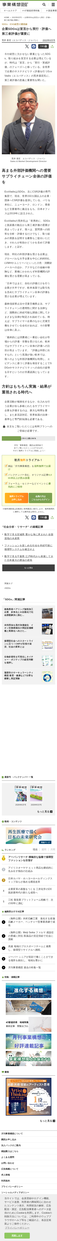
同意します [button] (17, 1235)
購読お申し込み (8, 1139)
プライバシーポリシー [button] (17, 1227)
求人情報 (5, 1175)
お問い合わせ (7, 1163)
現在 (35, 849)
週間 (43, 849)
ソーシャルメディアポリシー (15, 1192)
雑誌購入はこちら (10, 1151)
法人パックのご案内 (11, 1145)
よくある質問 (7, 1157)
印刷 (43, 46)
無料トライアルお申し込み (16, 498)
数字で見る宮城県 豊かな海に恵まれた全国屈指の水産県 (28, 536)
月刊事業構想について (12, 1133)
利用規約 (5, 1181)
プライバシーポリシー (12, 1186)
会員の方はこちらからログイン (40, 498)
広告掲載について (10, 1169)
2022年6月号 (49, 40)
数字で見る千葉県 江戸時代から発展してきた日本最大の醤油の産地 (28, 558)
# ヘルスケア (10, 10)
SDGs (8, 588)
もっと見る (28, 568)
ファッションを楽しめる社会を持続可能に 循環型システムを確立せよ (28, 547)
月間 (52, 849)
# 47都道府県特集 (31, 10)
